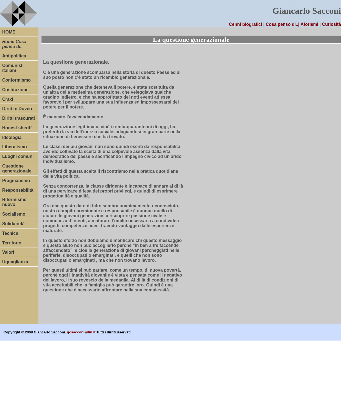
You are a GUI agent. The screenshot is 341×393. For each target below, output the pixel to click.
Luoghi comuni (18, 156)
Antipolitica (14, 56)
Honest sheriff (17, 128)
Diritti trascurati (18, 118)
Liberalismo (14, 146)
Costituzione (15, 89)
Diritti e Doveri (17, 108)
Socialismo (13, 214)
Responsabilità (17, 190)
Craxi (7, 99)
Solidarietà (13, 223)
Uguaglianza (15, 262)
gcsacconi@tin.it (81, 332)
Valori (8, 252)
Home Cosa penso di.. (14, 44)
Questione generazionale (17, 168)
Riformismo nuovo (14, 202)
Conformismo (16, 80)
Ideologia (11, 137)
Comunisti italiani (13, 68)
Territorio (11, 243)
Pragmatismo (16, 180)
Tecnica (10, 233)
